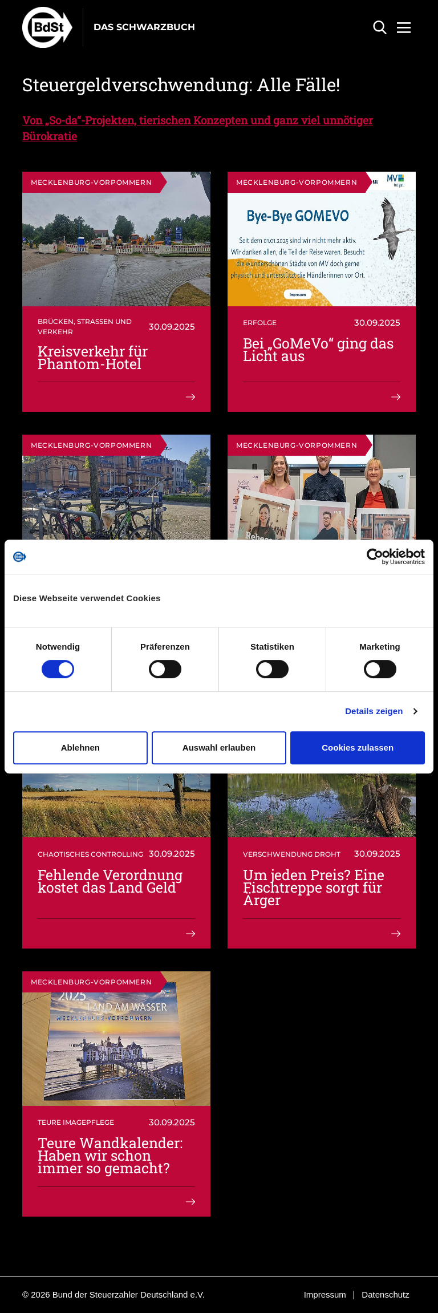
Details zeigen (374, 711)
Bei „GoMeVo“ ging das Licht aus (318, 349)
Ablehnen (80, 747)
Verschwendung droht (291, 854)
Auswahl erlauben (219, 747)
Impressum (325, 1294)
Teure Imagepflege (76, 1122)
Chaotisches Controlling (90, 854)
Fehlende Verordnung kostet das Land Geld (110, 881)
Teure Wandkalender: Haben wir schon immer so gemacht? (110, 1155)
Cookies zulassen (358, 747)
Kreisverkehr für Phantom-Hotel (93, 357)
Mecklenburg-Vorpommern (91, 182)
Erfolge (260, 322)
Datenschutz (385, 1294)
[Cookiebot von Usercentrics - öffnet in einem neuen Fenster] (375, 556)
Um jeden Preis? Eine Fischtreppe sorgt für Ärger (313, 887)
